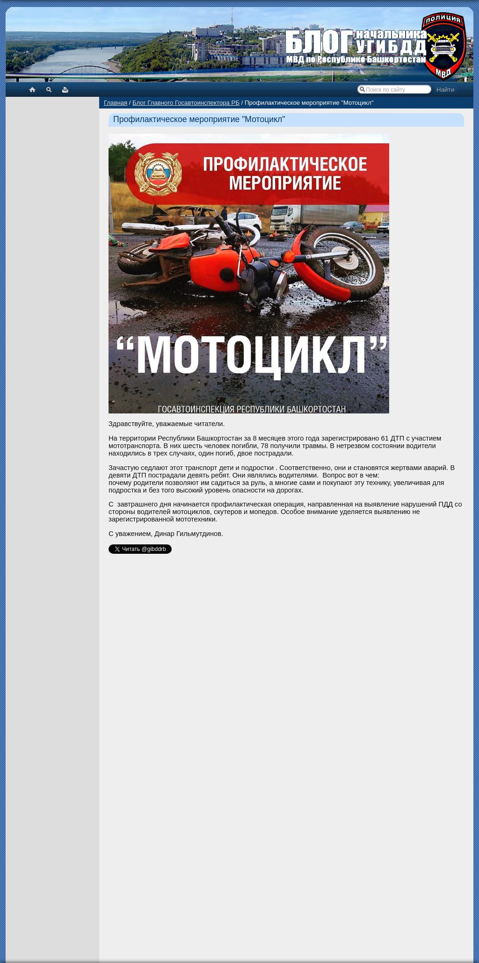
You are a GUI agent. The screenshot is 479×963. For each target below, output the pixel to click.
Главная (115, 102)
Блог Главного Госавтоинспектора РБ (186, 102)
